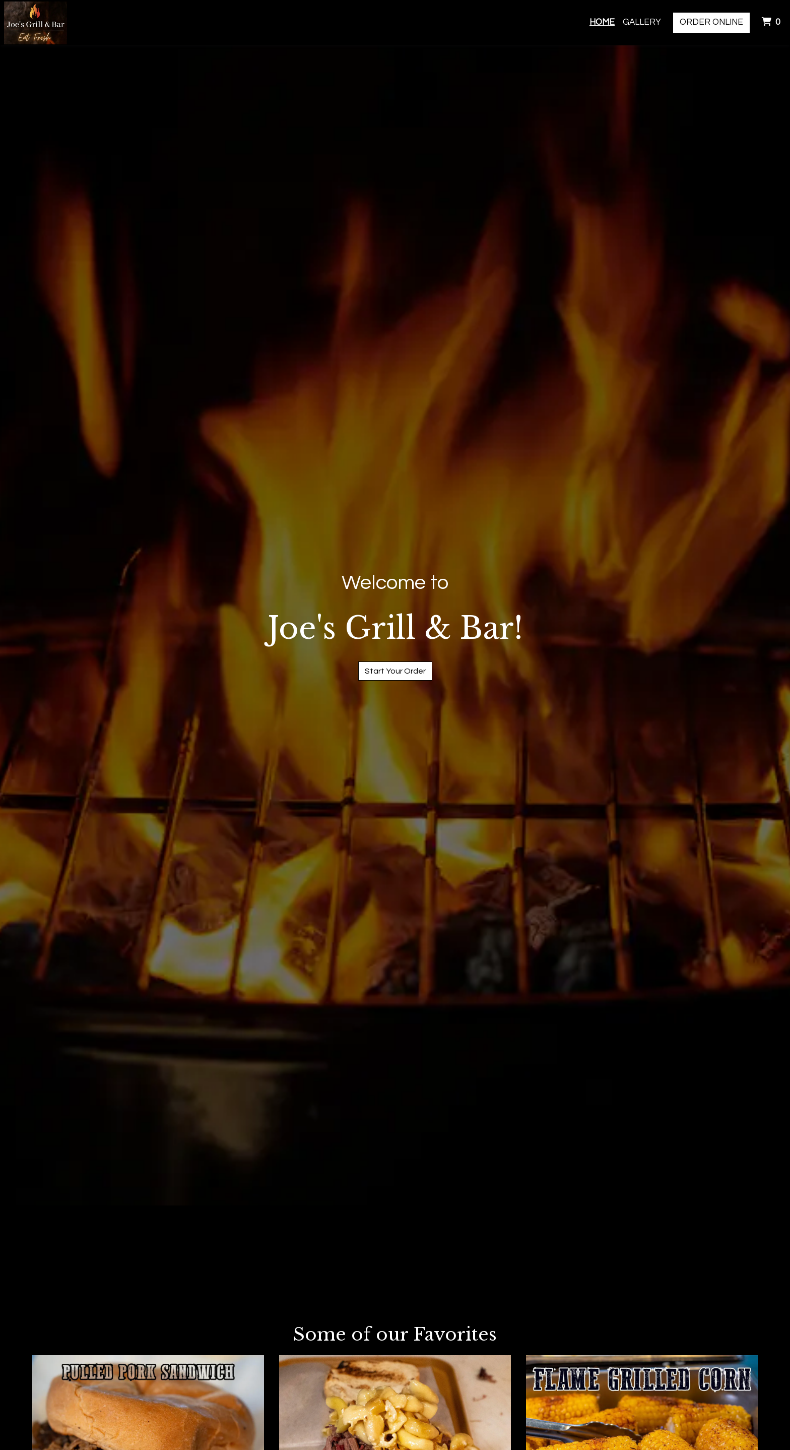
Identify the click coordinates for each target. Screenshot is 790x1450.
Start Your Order (395, 671)
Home (602, 22)
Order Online (711, 22)
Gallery (642, 22)
